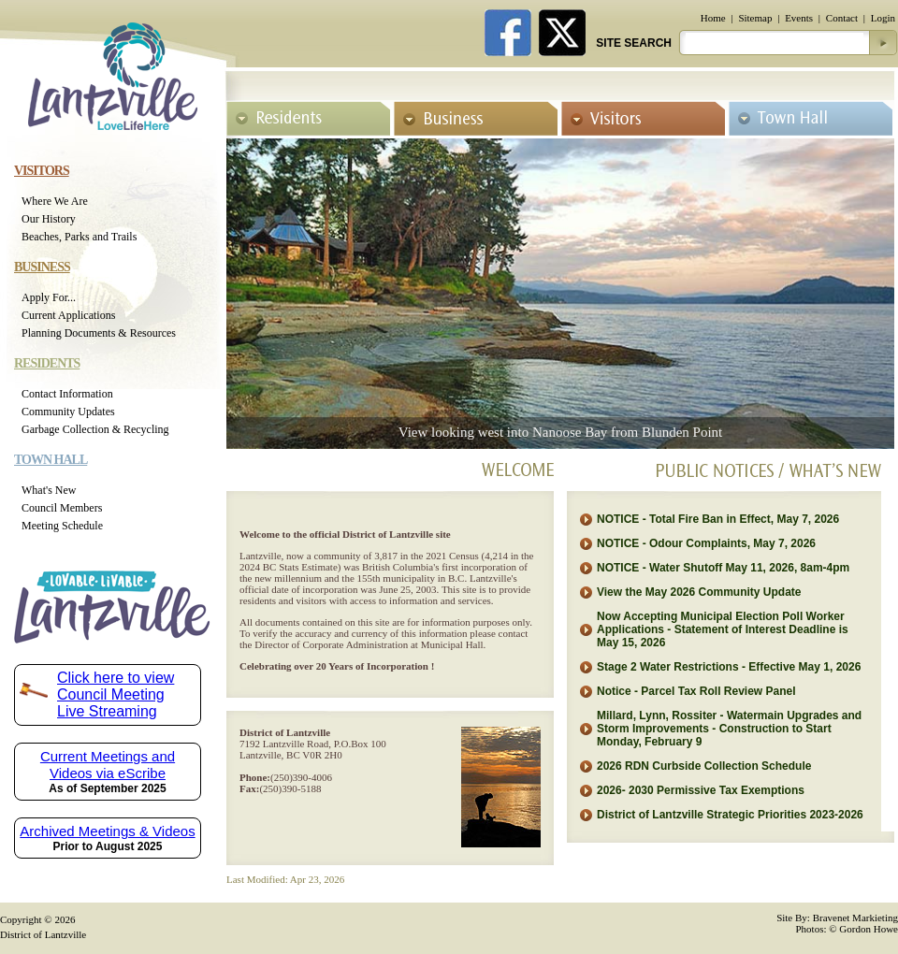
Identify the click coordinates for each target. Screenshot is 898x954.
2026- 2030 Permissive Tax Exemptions (700, 790)
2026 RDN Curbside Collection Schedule (704, 766)
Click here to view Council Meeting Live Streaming (115, 694)
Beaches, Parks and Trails (79, 236)
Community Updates (68, 411)
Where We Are (55, 201)
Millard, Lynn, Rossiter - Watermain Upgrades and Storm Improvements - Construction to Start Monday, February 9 (729, 728)
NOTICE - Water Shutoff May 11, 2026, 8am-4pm (723, 567)
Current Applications (68, 315)
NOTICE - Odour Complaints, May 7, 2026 (706, 543)
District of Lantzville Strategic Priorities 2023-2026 (730, 814)
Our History (49, 218)
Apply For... (49, 297)
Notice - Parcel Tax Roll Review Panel (696, 691)
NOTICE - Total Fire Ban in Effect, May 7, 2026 (718, 519)
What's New (49, 490)
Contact (842, 17)
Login (883, 17)
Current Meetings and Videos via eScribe (107, 764)
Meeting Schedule (62, 525)
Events (799, 17)
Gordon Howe (868, 928)
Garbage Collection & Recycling (95, 429)
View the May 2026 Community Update (699, 592)
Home (713, 17)
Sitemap (755, 17)
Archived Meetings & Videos (107, 831)
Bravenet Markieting (855, 917)
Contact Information (67, 393)
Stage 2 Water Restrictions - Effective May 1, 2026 (729, 666)
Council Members (62, 507)
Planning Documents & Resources (99, 333)
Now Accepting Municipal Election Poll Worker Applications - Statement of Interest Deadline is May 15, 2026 (722, 629)
